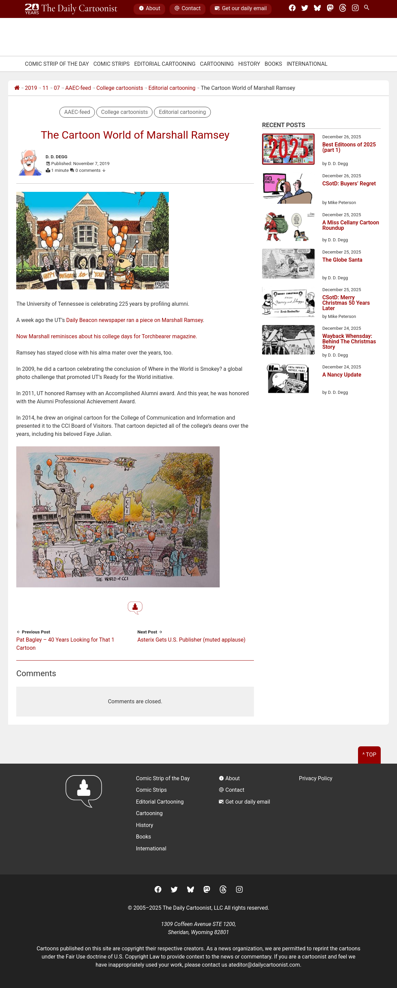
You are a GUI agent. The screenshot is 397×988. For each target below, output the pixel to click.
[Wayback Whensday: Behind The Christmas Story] (288, 341)
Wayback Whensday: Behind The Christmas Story (349, 342)
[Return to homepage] (86, 819)
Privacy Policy (316, 778)
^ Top (369, 754)
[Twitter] (305, 9)
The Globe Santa (342, 260)
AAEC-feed (78, 88)
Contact (187, 9)
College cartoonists (119, 88)
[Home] (17, 88)
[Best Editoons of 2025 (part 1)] (288, 150)
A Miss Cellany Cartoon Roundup (350, 225)
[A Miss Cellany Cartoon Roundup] (288, 227)
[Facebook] (292, 9)
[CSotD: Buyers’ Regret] (288, 189)
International (306, 64)
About (149, 9)
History (249, 64)
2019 (31, 88)
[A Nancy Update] (288, 380)
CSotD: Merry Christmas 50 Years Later (346, 303)
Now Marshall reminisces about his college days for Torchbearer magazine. (106, 336)
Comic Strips (111, 64)
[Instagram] (355, 9)
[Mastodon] (330, 9)
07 (57, 88)
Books (273, 64)
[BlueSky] (317, 9)
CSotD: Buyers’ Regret (349, 184)
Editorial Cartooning (165, 64)
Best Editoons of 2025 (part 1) (349, 147)
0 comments (91, 170)
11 (45, 88)
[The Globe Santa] (288, 265)
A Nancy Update (341, 375)
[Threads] (343, 9)
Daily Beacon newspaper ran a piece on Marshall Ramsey (134, 320)
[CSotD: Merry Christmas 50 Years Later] (288, 303)
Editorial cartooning (172, 88)
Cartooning (217, 64)
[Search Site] (368, 9)
